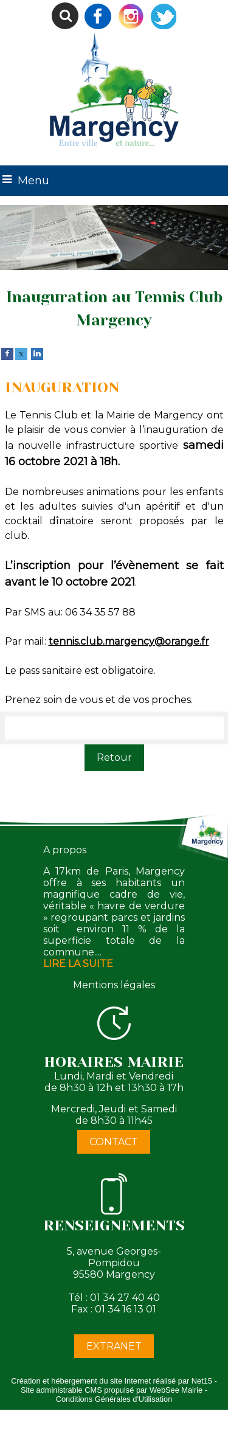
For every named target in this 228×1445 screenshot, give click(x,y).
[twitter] (21, 353)
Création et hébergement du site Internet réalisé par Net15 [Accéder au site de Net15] (111, 1380)
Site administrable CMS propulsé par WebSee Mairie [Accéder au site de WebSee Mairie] (111, 1390)
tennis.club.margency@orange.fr (129, 641)
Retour (114, 757)
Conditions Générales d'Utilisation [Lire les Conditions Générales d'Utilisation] (114, 1399)
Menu (33, 180)
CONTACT (113, 1142)
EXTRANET (114, 1346)
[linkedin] (37, 353)
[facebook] (7, 353)
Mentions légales (114, 985)
